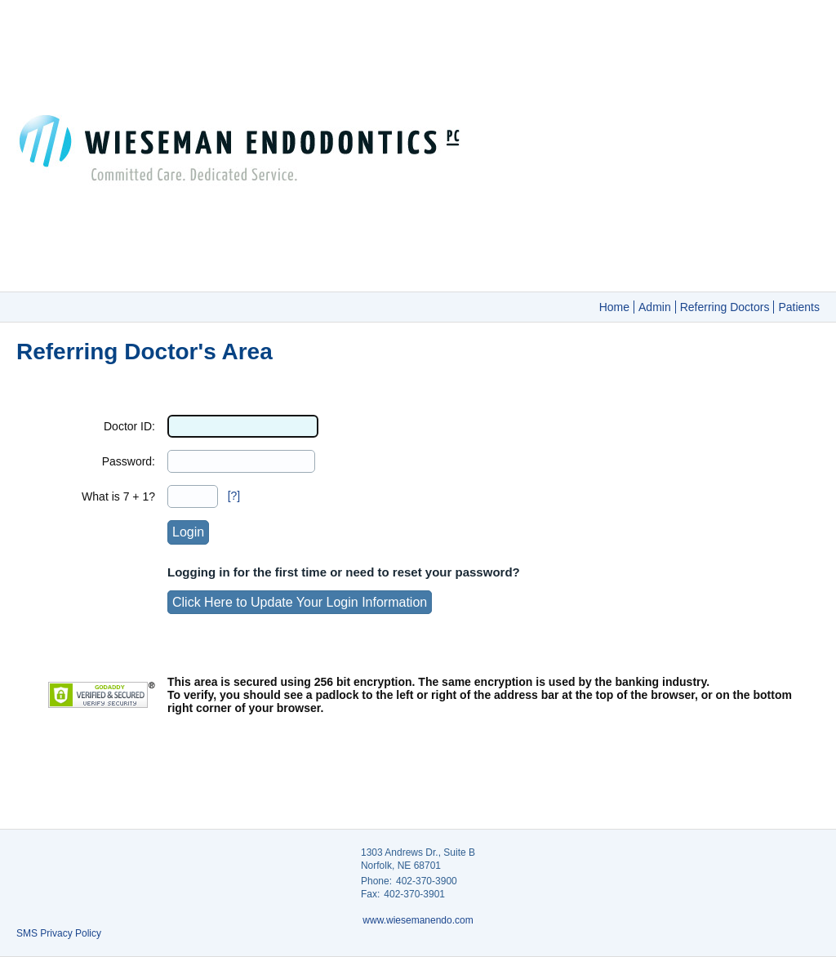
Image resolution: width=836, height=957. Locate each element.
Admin (654, 307)
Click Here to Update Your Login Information (299, 602)
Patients (799, 307)
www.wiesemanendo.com (417, 920)
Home (614, 307)
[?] (234, 495)
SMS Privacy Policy (58, 933)
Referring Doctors (725, 307)
